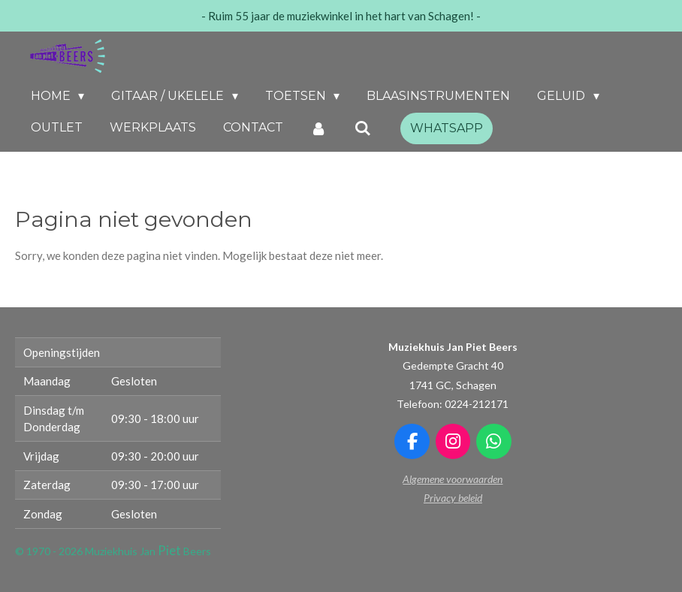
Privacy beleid (453, 497)
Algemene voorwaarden (452, 479)
